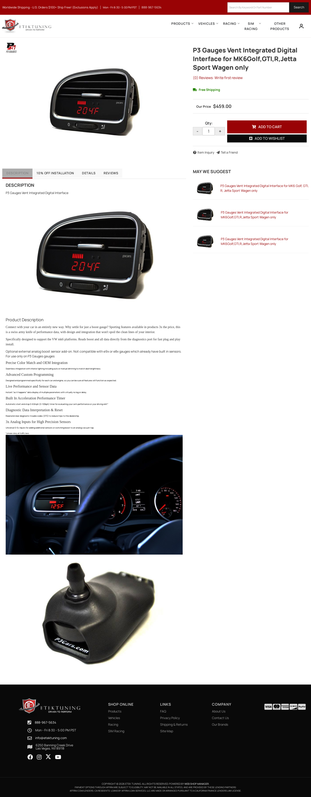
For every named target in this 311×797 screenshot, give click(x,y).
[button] (268, 7)
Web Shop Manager (196, 783)
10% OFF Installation (58, 173)
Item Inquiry (205, 152)
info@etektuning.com (51, 738)
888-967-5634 (45, 722)
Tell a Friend (229, 152)
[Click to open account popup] (301, 26)
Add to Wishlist (270, 138)
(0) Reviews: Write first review (218, 77)
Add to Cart (270, 126)
